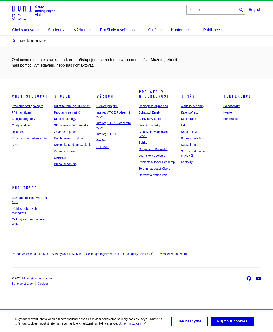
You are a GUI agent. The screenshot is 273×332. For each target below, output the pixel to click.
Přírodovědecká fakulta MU (30, 254)
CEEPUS (60, 157)
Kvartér (228, 112)
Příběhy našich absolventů (29, 138)
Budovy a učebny (192, 138)
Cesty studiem (21, 125)
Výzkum (104, 96)
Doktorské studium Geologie (72, 144)
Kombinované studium (69, 138)
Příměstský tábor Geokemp (157, 162)
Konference (237, 96)
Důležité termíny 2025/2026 (72, 106)
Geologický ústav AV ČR (139, 254)
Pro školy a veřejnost (154, 94)
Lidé (183, 125)
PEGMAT (102, 147)
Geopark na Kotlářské (153, 149)
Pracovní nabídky (65, 164)
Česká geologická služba (102, 254)
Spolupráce (188, 119)
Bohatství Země (149, 112)
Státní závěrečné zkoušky (71, 125)
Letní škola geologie (152, 155)
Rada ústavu (189, 132)
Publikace (24, 188)
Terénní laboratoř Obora (154, 168)
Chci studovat (30, 96)
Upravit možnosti (132, 324)
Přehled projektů (107, 106)
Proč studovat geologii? (27, 106)
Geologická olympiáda (153, 106)
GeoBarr (102, 140)
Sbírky (143, 142)
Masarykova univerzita (67, 254)
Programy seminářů (67, 112)
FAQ (15, 144)
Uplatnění (18, 132)
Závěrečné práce (65, 132)
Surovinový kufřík (150, 119)
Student (63, 96)
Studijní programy (23, 119)
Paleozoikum (231, 106)
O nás (188, 96)
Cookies (43, 283)
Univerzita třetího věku (153, 175)
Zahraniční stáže (65, 151)
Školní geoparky (149, 125)
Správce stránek (22, 283)
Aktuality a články (192, 106)
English (255, 9)
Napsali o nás (190, 144)
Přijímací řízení (22, 112)
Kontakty (186, 162)
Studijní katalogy (65, 119)
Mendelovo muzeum (173, 254)
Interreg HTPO (106, 134)
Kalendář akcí (190, 112)
